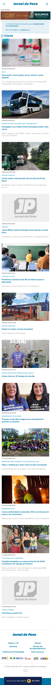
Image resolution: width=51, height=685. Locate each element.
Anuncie (13, 646)
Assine (38, 643)
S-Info (25, 669)
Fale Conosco (37, 652)
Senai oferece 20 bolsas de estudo (18, 376)
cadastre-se (25, 30)
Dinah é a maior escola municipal (17, 329)
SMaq (25, 671)
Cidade (8, 35)
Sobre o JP (13, 643)
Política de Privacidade (13, 652)
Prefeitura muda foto (12, 613)
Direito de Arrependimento (38, 648)
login (15, 30)
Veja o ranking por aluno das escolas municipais (24, 465)
